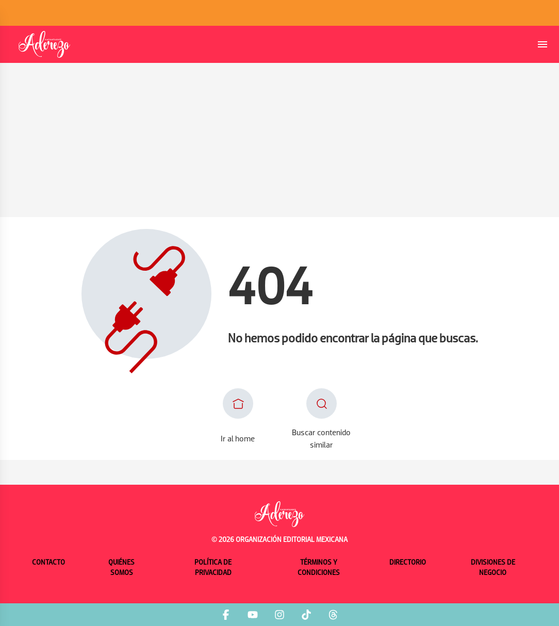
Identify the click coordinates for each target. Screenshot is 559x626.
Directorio (407, 563)
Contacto (48, 563)
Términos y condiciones (319, 568)
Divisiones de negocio (493, 568)
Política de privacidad (213, 568)
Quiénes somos (121, 568)
